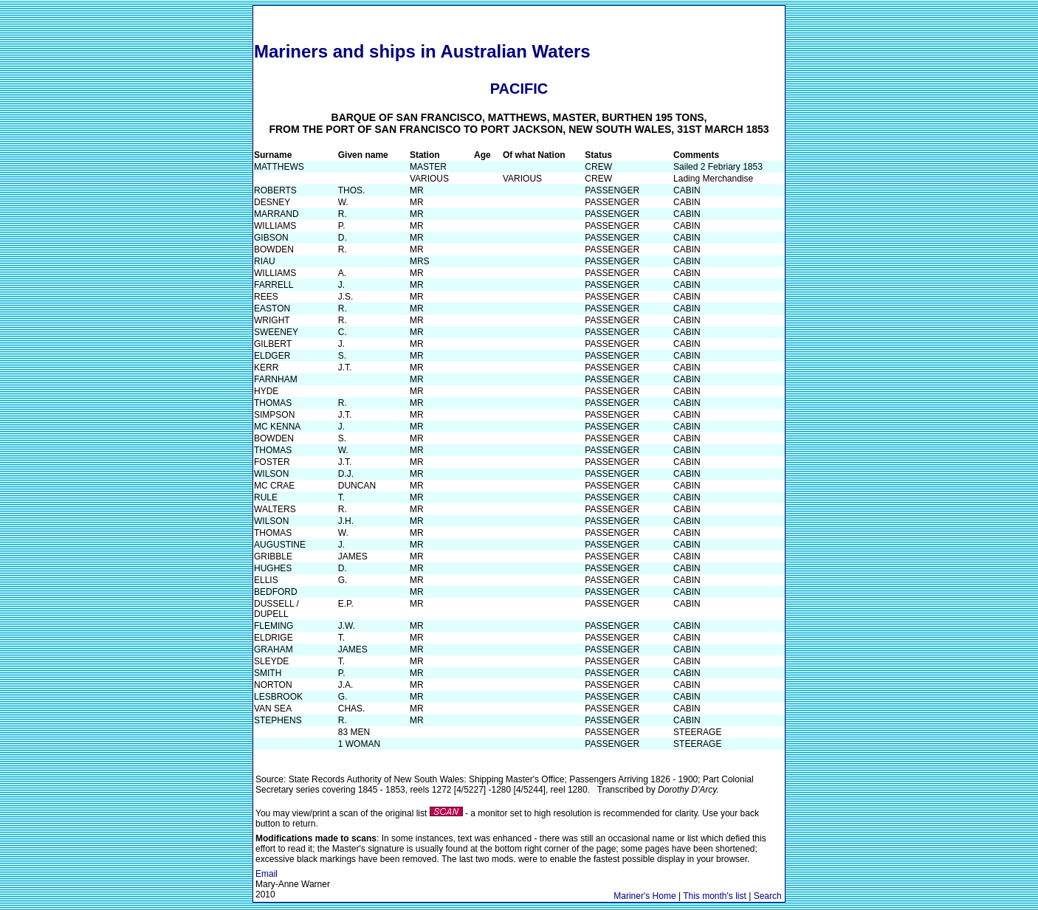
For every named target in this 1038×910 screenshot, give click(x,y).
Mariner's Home (644, 896)
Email (266, 874)
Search (768, 896)
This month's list (714, 896)
